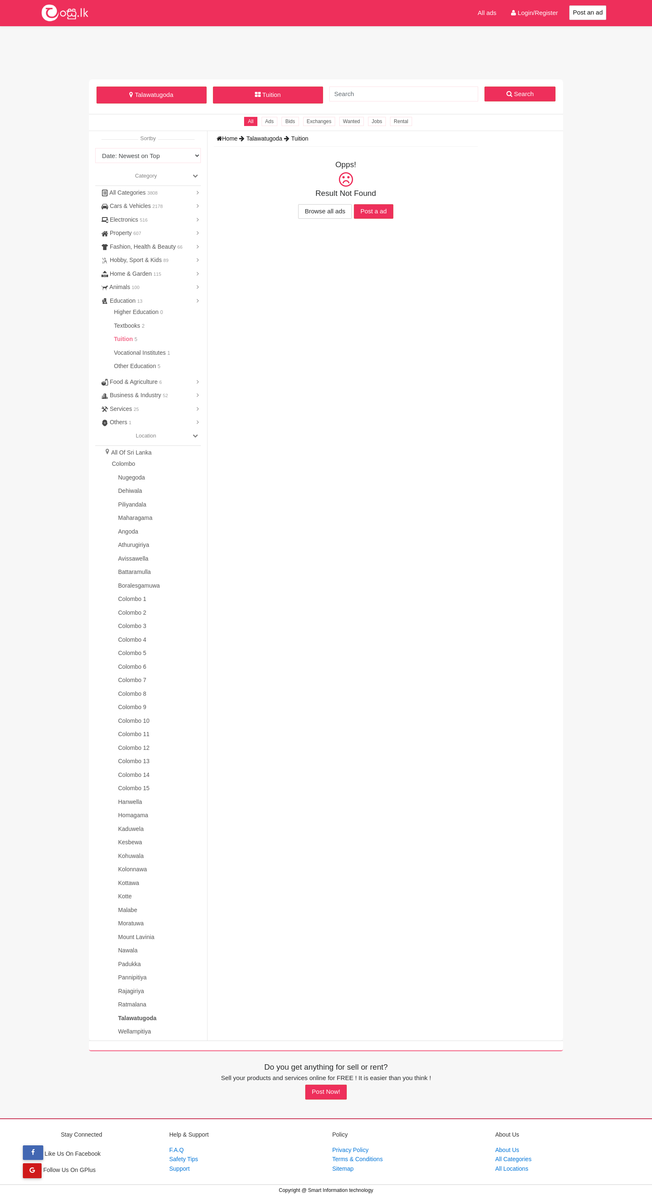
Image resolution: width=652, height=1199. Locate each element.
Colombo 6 (132, 666)
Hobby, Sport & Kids (134, 260)
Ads (269, 121)
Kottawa (128, 883)
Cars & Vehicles (132, 206)
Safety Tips (183, 1159)
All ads (487, 12)
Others (116, 422)
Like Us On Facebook (62, 1153)
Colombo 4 (132, 639)
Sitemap (342, 1168)
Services (120, 408)
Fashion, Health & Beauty (142, 246)
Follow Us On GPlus (59, 1170)
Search (520, 93)
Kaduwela (131, 829)
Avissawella (133, 558)
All (250, 121)
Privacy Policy (350, 1150)
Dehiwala (130, 490)
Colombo (123, 463)
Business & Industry (134, 395)
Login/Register (534, 12)
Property (121, 233)
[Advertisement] (326, 51)
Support (179, 1168)
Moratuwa (130, 923)
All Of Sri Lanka (131, 452)
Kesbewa (130, 842)
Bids (290, 121)
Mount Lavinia (136, 937)
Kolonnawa (132, 869)
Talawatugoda (151, 94)
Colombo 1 (132, 599)
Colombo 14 (134, 774)
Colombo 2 (132, 612)
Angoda (128, 531)
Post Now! (326, 1091)
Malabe (127, 910)
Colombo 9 (132, 707)
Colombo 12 (134, 747)
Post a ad (374, 211)
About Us (507, 1150)
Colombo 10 (134, 720)
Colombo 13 (134, 761)
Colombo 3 (132, 626)
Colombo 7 (132, 680)
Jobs (377, 121)
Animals (120, 287)
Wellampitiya (134, 1031)
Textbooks (128, 325)
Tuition (268, 94)
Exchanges (319, 121)
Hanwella (130, 802)
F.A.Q (176, 1150)
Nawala (128, 950)
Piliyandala (132, 504)
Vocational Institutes (140, 352)
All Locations (511, 1168)
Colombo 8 (132, 693)
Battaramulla (134, 572)
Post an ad (588, 12)
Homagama (133, 815)
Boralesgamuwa (139, 585)
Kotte (125, 896)
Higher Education (137, 312)
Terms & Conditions (357, 1159)
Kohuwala (131, 856)
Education (122, 300)
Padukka (129, 964)
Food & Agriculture (131, 381)
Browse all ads (325, 211)
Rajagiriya (131, 991)
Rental (401, 121)
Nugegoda (131, 477)
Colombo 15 (134, 788)
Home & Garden (131, 273)
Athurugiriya (133, 544)
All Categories (129, 192)
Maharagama (135, 517)
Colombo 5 (132, 653)
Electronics (124, 219)
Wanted (351, 121)
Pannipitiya (132, 977)
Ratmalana (132, 1004)
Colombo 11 (134, 734)
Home (228, 138)
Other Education (136, 366)
